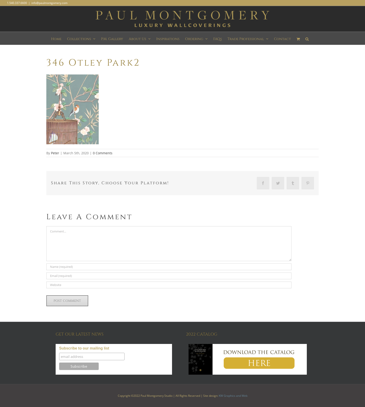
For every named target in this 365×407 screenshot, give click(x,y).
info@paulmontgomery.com (49, 3)
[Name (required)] (168, 266)
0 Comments (102, 153)
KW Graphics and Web (233, 396)
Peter (55, 153)
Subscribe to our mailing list (84, 348)
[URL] (168, 285)
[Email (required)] (168, 275)
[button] (307, 38)
